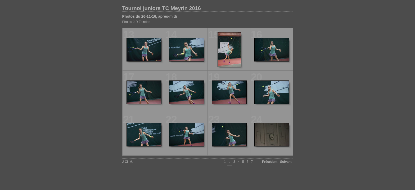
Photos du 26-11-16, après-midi (149, 16)
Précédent (269, 162)
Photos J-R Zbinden (136, 22)
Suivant (285, 162)
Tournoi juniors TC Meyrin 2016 (161, 8)
